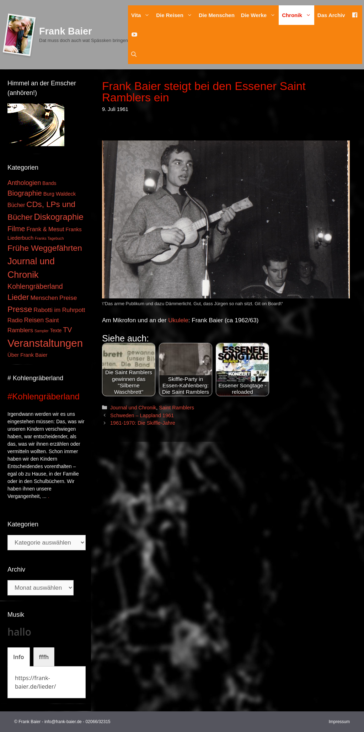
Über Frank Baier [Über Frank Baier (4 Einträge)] (27, 355)
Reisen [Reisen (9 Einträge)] (34, 320)
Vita (142, 15)
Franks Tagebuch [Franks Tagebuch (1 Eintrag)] (49, 238)
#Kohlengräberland (43, 396)
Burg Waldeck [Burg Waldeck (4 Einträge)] (59, 194)
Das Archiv (331, 15)
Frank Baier (65, 31)
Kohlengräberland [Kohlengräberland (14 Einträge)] (35, 286)
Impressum (339, 721)
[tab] (18, 657)
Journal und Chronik (133, 407)
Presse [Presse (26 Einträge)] (19, 309)
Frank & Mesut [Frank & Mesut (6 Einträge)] (45, 229)
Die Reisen (176, 15)
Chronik (298, 15)
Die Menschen (217, 15)
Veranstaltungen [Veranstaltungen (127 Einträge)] (45, 343)
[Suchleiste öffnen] (134, 54)
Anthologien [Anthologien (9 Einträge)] (24, 182)
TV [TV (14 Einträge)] (67, 330)
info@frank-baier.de (63, 721)
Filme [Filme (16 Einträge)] (16, 229)
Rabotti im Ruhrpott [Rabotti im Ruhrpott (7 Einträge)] (59, 310)
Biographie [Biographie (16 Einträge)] (24, 193)
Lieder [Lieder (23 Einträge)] (18, 297)
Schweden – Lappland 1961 (142, 415)
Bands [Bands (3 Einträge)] (49, 183)
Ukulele (178, 320)
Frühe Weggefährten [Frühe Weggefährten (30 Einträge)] (44, 248)
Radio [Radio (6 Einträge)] (15, 320)
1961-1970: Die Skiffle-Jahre (142, 423)
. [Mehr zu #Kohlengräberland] (48, 496)
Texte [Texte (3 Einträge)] (56, 330)
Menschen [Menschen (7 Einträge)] (44, 298)
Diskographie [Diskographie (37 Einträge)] (59, 217)
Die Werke (260, 15)
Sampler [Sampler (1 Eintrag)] (41, 331)
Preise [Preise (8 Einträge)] (68, 297)
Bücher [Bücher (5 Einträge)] (16, 205)
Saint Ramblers (176, 407)
